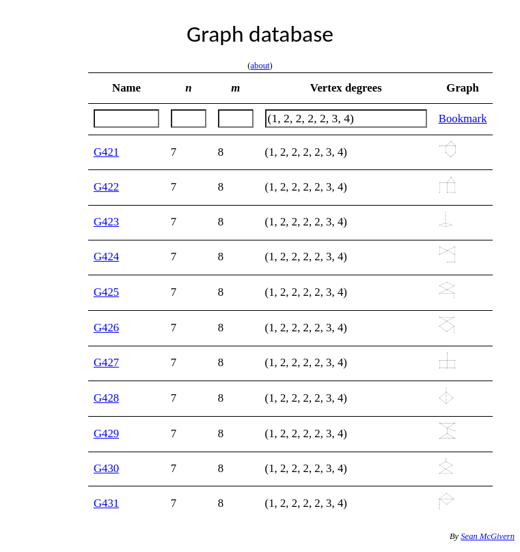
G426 (106, 327)
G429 (106, 433)
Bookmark (463, 118)
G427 (106, 362)
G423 (106, 221)
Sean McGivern (488, 536)
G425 (106, 292)
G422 (106, 186)
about (260, 65)
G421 (106, 152)
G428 (106, 397)
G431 (106, 503)
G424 (106, 256)
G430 (106, 468)
